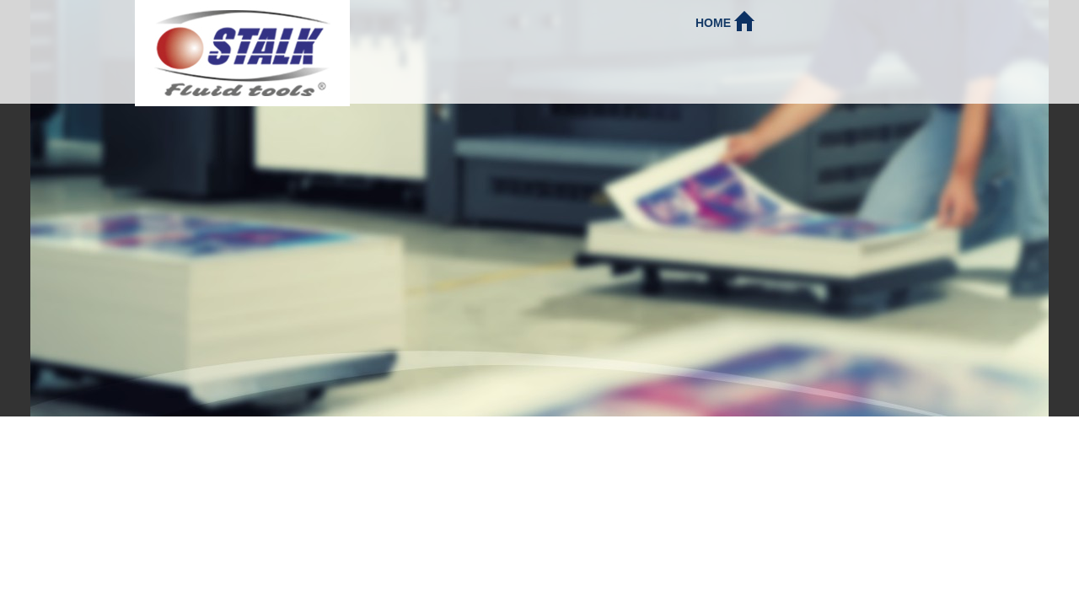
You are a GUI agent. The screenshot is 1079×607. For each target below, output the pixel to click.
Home (724, 20)
